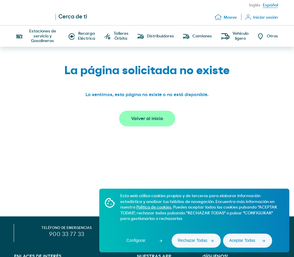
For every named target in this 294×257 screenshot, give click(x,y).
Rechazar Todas (192, 240)
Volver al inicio (147, 118)
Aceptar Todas (242, 240)
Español (270, 5)
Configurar (135, 240)
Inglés (254, 5)
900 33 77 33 (66, 234)
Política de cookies (153, 207)
